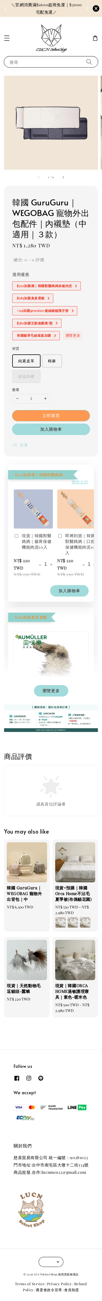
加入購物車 (51, 429)
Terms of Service (30, 1283)
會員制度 (71, 1289)
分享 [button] (20, 445)
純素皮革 (26, 360)
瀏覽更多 (73, 335)
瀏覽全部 (80, 482)
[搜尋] (89, 61)
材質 (16, 348)
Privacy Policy (59, 1283)
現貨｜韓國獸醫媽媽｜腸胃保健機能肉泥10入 (32, 541)
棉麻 (52, 360)
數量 (16, 389)
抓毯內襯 (26, 376)
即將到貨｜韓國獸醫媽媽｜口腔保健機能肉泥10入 (76, 544)
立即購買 (51, 415)
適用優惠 (20, 274)
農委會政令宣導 (49, 1289)
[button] (7, 38)
